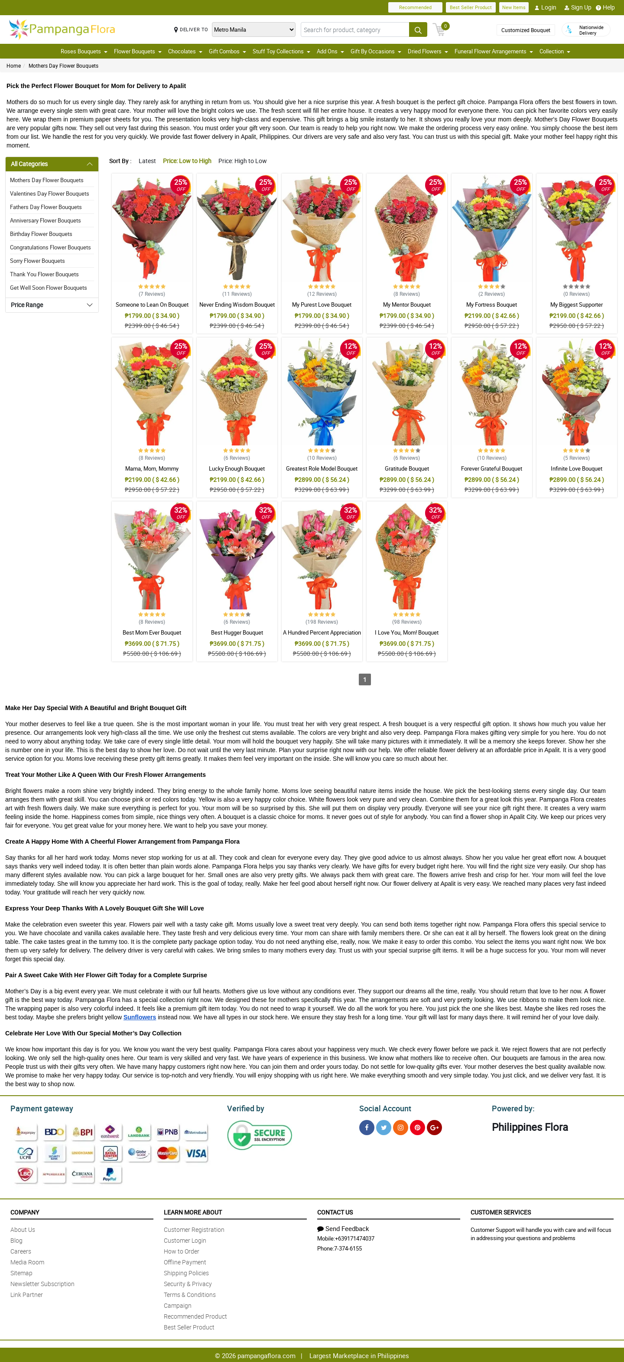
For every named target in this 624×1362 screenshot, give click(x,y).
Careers (20, 1250)
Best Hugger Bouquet (237, 632)
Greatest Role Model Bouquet (322, 468)
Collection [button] (555, 51)
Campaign (178, 1304)
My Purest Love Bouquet (321, 304)
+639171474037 (354, 1237)
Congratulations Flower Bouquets (50, 247)
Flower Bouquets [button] (138, 51)
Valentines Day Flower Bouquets (49, 193)
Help (605, 7)
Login (545, 7)
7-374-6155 (348, 1247)
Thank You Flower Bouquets (44, 274)
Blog (16, 1239)
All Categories (29, 164)
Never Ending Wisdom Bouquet (237, 304)
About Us (22, 1228)
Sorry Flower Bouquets (37, 261)
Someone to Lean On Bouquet (152, 304)
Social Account (382, 1107)
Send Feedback (343, 1227)
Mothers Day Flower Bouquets (63, 65)
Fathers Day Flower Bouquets (46, 207)
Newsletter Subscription (42, 1282)
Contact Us (335, 1211)
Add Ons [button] (330, 51)
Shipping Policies (186, 1271)
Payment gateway (37, 1107)
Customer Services (501, 1211)
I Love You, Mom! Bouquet (407, 632)
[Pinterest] (417, 1126)
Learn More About (193, 1211)
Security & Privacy (188, 1282)
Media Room (27, 1261)
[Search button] (418, 29)
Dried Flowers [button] (428, 51)
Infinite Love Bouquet (576, 468)
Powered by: (511, 1107)
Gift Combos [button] (227, 51)
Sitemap (21, 1271)
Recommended (415, 7)
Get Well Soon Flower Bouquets (48, 287)
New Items (514, 7)
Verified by (244, 1107)
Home (13, 65)
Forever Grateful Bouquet (491, 468)
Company (24, 1211)
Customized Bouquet (525, 29)
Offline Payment (185, 1261)
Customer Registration (194, 1228)
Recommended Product (195, 1315)
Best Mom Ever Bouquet (152, 632)
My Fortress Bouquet (491, 304)
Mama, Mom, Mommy (152, 468)
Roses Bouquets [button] (84, 51)
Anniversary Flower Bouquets (45, 220)
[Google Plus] (434, 1126)
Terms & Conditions (190, 1293)
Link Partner (26, 1293)
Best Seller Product (471, 7)
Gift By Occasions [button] (376, 51)
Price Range (27, 305)
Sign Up (578, 7)
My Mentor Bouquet (407, 304)
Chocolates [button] (185, 51)
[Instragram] (400, 1126)
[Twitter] (383, 1126)
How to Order (181, 1250)
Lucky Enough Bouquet (237, 468)
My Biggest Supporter (576, 304)
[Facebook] (366, 1126)
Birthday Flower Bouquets (41, 234)
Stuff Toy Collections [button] (281, 51)
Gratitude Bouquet (407, 468)
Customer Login (185, 1239)
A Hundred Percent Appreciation (322, 632)
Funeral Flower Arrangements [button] (494, 51)
